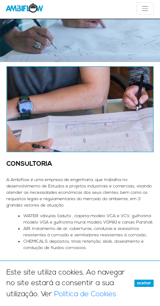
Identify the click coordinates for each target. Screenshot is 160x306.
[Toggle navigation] (145, 8)
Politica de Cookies (85, 294)
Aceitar (144, 283)
